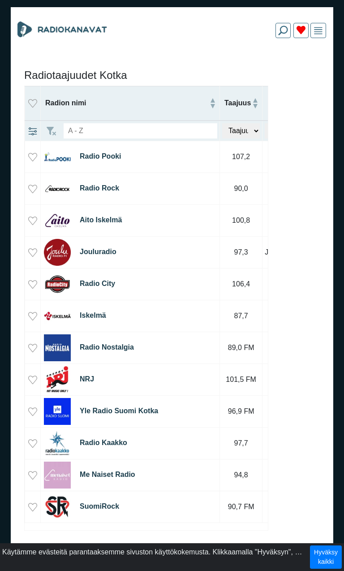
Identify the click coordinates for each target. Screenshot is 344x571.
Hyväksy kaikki (326, 557)
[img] (318, 31)
